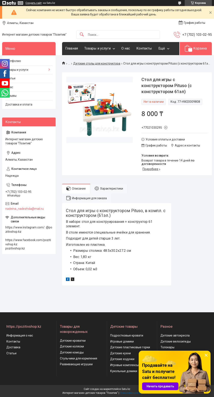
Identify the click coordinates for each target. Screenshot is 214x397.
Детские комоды (72, 352)
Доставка (13, 347)
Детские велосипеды (175, 341)
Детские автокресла (175, 335)
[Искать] (82, 34)
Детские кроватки (73, 340)
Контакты (144, 48)
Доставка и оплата (18, 104)
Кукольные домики (123, 371)
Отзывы (10, 95)
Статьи (10, 78)
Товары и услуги (97, 48)
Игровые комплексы (124, 365)
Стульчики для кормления (78, 358)
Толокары (167, 347)
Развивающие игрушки (76, 364)
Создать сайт (33, 3)
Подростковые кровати (126, 335)
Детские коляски (72, 346)
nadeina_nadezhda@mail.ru (24, 208)
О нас (125, 48)
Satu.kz (126, 389)
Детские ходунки (122, 359)
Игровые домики (122, 341)
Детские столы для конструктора (96, 63)
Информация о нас (19, 335)
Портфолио (13, 61)
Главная (71, 48)
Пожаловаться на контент (136, 392)
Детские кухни (120, 353)
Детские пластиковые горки (130, 347)
